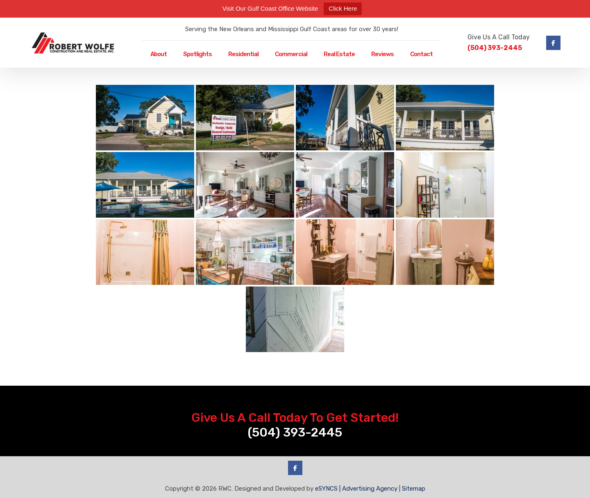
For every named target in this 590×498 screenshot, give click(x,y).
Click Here (343, 8)
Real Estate (339, 54)
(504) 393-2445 (494, 48)
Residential (243, 54)
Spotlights (197, 54)
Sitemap (413, 488)
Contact (421, 54)
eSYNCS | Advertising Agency (356, 488)
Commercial (291, 54)
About (158, 54)
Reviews (382, 54)
